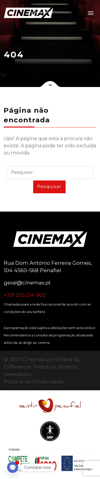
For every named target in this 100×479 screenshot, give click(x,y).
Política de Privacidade (33, 381)
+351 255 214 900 (25, 295)
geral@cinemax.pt (27, 283)
